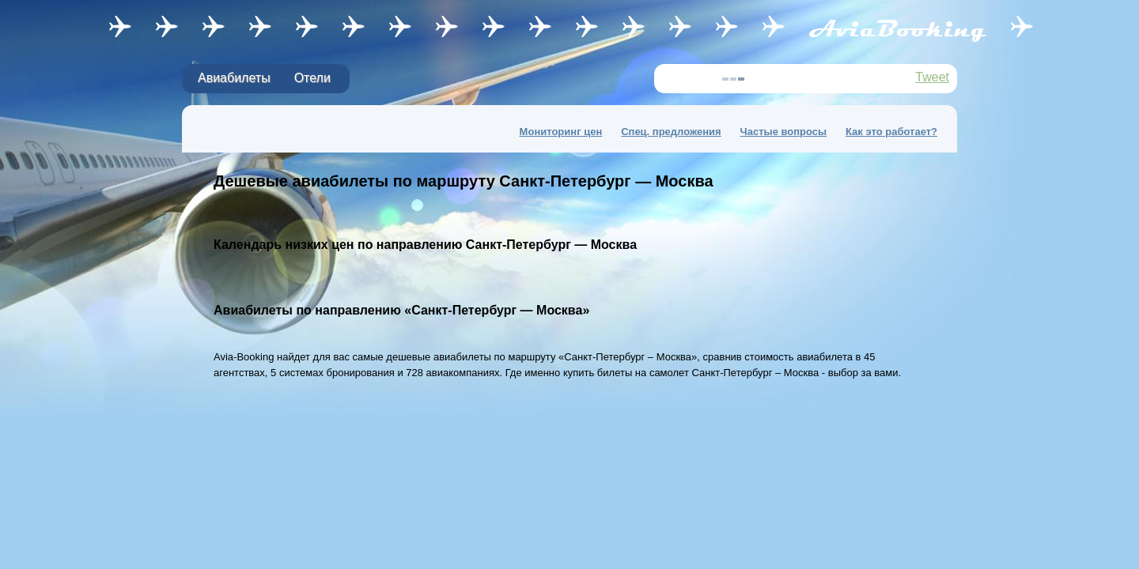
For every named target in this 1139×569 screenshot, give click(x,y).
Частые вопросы (783, 132)
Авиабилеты (234, 78)
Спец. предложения (671, 132)
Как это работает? (891, 132)
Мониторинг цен (561, 132)
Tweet (932, 77)
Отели (312, 78)
